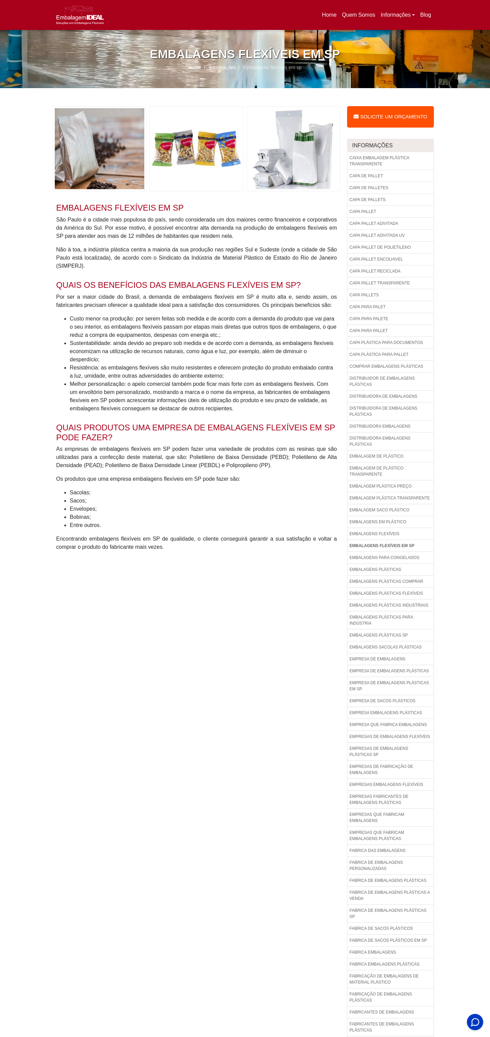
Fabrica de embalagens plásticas (387, 880)
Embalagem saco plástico (379, 510)
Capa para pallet (368, 330)
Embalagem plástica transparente (389, 498)
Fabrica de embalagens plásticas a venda (389, 895)
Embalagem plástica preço (380, 486)
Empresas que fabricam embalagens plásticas (376, 835)
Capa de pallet (366, 176)
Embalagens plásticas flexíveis (386, 593)
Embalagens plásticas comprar (386, 581)
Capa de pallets (367, 199)
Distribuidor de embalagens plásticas (382, 381)
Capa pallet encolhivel (376, 259)
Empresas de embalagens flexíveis (389, 736)
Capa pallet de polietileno (380, 247)
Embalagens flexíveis (374, 533)
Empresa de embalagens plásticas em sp (389, 685)
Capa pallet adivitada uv (377, 235)
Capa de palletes (368, 187)
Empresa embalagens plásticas (385, 712)
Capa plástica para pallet (378, 354)
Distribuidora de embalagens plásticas (383, 411)
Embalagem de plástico (376, 456)
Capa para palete (368, 318)
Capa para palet (367, 306)
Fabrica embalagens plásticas (384, 964)
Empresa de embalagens (377, 659)
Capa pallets (364, 295)
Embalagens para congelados (384, 557)
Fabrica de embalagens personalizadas (376, 865)
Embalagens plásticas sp (378, 635)
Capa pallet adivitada (373, 223)
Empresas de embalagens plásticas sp (378, 751)
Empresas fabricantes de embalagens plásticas (378, 799)
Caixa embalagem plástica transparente (379, 160)
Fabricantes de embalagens (381, 1012)
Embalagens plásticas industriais (388, 605)
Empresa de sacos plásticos (382, 700)
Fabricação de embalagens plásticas (380, 997)
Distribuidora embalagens (379, 426)
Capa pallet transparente (379, 283)
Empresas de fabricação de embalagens (381, 769)
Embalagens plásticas (375, 569)
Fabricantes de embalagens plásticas (381, 1027)
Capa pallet (362, 211)
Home (330, 17)
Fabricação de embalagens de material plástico (384, 979)
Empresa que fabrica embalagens (388, 724)
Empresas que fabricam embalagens (376, 817)
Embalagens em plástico (377, 522)
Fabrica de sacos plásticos (381, 928)
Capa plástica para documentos (386, 342)
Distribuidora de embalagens (383, 396)
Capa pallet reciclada (375, 271)
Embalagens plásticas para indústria (381, 620)
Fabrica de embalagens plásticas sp (387, 913)
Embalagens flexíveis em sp (381, 545)
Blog (425, 15)
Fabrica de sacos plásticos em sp (388, 940)
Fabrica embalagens (372, 952)
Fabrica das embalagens (377, 850)
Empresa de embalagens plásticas (389, 671)
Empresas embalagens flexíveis (386, 784)
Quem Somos (358, 15)
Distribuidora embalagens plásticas (379, 441)
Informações (396, 15)
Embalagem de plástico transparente (376, 471)
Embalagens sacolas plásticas (385, 647)
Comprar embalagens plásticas (386, 366)
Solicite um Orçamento (390, 116)
